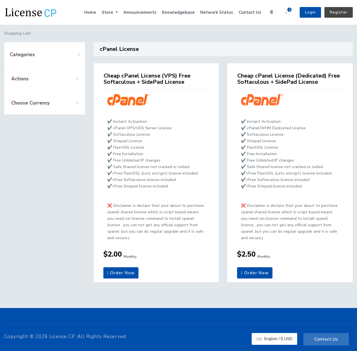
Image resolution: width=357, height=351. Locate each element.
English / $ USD (274, 338)
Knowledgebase (178, 12)
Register (338, 12)
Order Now (121, 273)
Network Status (216, 12)
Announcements (139, 12)
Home (90, 12)
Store (108, 12)
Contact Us (250, 12)
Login (310, 12)
